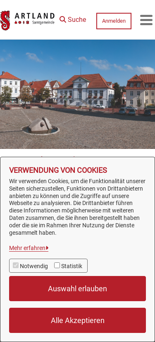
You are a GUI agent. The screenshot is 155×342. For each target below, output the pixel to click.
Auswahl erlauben (77, 288)
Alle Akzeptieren (78, 320)
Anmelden (114, 21)
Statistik (71, 266)
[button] (72, 17)
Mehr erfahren (27, 248)
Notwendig (34, 266)
